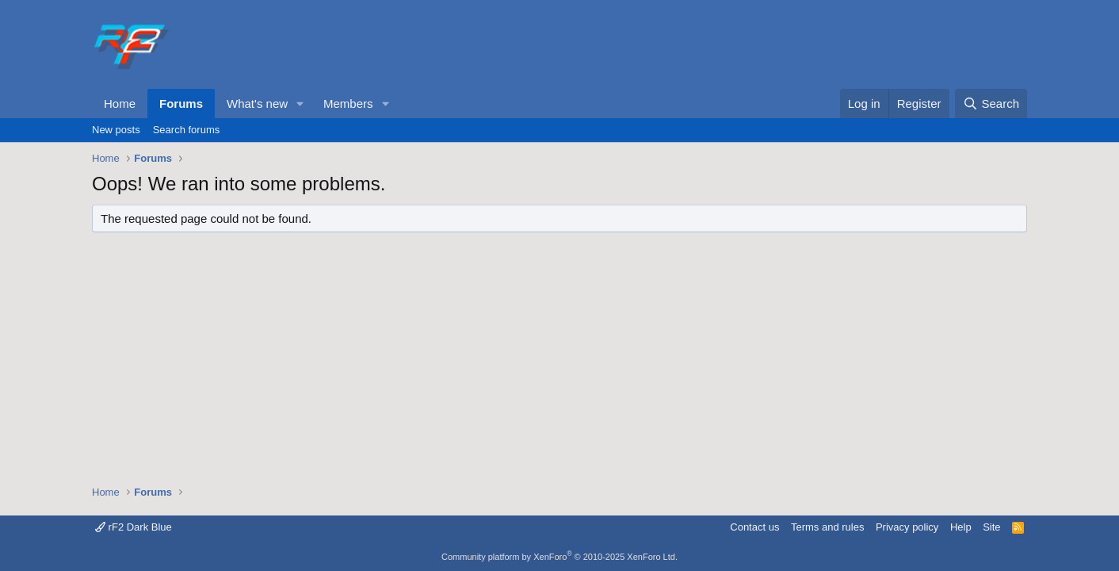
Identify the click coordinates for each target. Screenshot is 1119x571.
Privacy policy (907, 527)
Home (120, 103)
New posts (116, 130)
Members (348, 103)
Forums (181, 103)
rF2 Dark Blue (133, 527)
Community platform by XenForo (559, 556)
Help (961, 527)
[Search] (991, 103)
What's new (257, 103)
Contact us (754, 527)
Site (991, 527)
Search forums (186, 130)
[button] (300, 103)
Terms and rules (827, 527)
